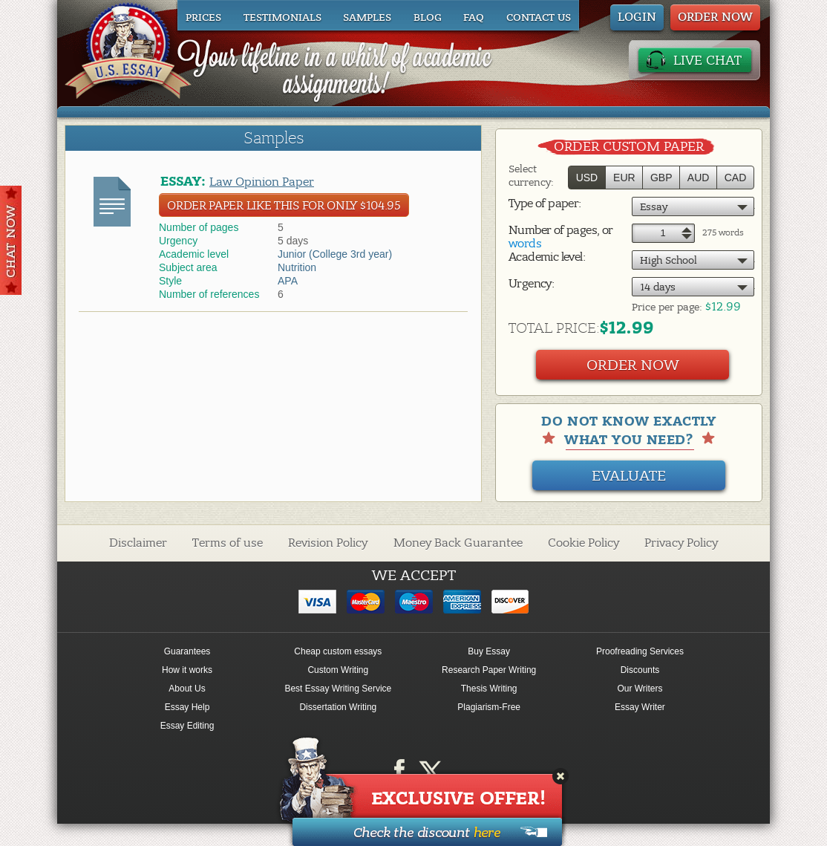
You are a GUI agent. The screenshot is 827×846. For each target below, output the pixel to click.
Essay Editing (187, 725)
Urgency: (531, 283)
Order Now (632, 365)
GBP (661, 177)
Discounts (640, 670)
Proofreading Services (640, 651)
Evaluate (629, 475)
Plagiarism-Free (488, 707)
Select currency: (531, 176)
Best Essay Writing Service (337, 688)
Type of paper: (545, 203)
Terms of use (227, 543)
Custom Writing (337, 670)
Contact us (538, 18)
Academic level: (547, 257)
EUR (624, 177)
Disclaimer (138, 543)
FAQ (473, 18)
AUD (698, 177)
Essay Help (187, 707)
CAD (736, 177)
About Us (187, 688)
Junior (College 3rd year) (335, 254)
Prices (203, 18)
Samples (367, 18)
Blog (428, 18)
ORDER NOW (715, 17)
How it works (187, 670)
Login (637, 17)
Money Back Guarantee (458, 543)
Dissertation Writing (337, 707)
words (525, 243)
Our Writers (639, 688)
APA (288, 281)
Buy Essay (489, 651)
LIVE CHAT (707, 60)
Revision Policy (327, 543)
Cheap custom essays (338, 651)
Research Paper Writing (489, 670)
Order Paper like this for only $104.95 (284, 205)
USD (587, 177)
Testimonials (282, 18)
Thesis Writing (489, 688)
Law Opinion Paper (261, 182)
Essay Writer (640, 707)
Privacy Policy (681, 543)
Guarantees (187, 651)
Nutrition (297, 267)
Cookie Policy (583, 543)
